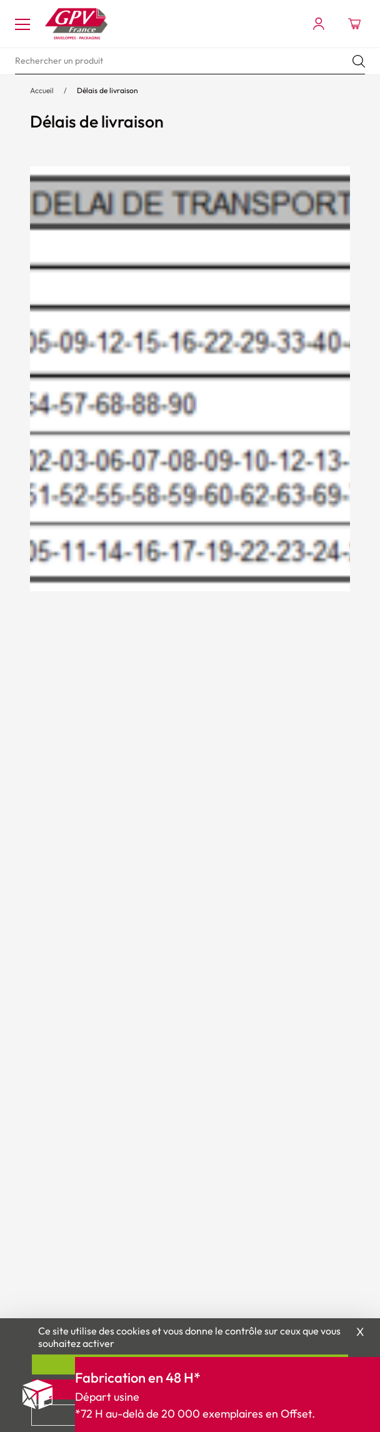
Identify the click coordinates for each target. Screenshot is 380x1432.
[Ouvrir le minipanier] (354, 23)
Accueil (42, 90)
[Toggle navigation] (22, 23)
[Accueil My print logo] (76, 24)
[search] (190, 61)
